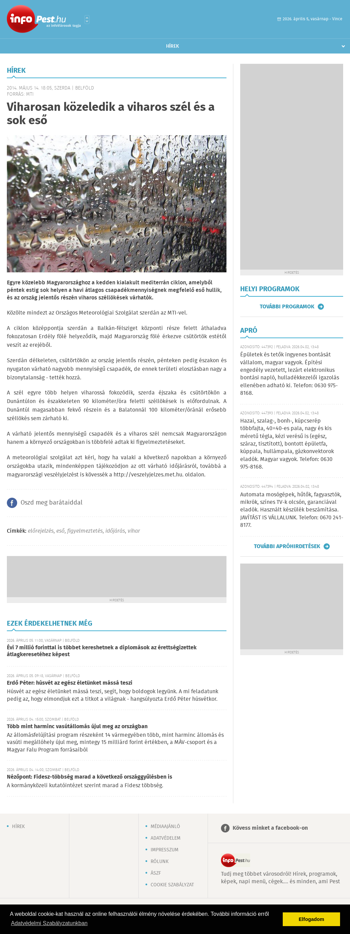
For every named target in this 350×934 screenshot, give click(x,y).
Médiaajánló (165, 826)
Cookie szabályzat (172, 885)
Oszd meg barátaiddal (51, 503)
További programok (287, 307)
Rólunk (159, 861)
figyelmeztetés (85, 531)
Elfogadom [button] (311, 919)
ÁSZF (156, 873)
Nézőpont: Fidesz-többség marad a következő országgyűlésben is (89, 777)
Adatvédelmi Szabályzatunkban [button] (49, 923)
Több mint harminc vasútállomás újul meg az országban (77, 726)
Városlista (87, 19)
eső (60, 531)
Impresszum (164, 850)
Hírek (172, 46)
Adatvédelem (165, 838)
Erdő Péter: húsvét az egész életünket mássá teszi (69, 683)
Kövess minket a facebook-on (270, 828)
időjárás (115, 531)
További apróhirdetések (287, 546)
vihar (134, 531)
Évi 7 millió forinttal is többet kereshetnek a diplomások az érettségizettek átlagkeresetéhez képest (102, 651)
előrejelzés (41, 531)
